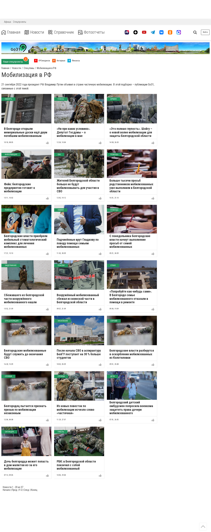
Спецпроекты (19, 21)
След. (26, 490)
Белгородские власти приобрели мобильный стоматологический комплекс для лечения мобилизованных (25, 241)
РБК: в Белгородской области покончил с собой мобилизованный (76, 465)
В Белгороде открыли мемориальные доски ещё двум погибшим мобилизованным (25, 132)
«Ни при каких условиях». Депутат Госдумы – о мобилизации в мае (73, 132)
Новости (34, 32)
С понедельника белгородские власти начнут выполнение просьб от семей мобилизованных (129, 241)
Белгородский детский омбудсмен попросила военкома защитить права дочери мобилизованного (131, 407)
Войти (205, 32)
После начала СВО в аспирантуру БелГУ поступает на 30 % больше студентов (79, 354)
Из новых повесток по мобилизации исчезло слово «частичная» (75, 409)
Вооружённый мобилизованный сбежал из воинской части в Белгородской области (78, 298)
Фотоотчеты (91, 32)
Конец (34, 490)
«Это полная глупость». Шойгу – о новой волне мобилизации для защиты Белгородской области (130, 132)
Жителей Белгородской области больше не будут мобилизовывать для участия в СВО (78, 186)
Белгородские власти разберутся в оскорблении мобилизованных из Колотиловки (131, 354)
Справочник (61, 32)
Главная (10, 32)
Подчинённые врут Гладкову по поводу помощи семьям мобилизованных (78, 243)
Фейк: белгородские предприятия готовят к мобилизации (19, 187)
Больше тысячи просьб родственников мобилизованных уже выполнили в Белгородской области (131, 186)
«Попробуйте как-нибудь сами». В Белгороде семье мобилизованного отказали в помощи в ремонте (130, 297)
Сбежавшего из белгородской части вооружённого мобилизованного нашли (24, 298)
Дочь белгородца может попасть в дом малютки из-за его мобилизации (26, 465)
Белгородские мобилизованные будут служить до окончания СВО (25, 354)
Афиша (7, 21)
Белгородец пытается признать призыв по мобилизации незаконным (25, 409)
